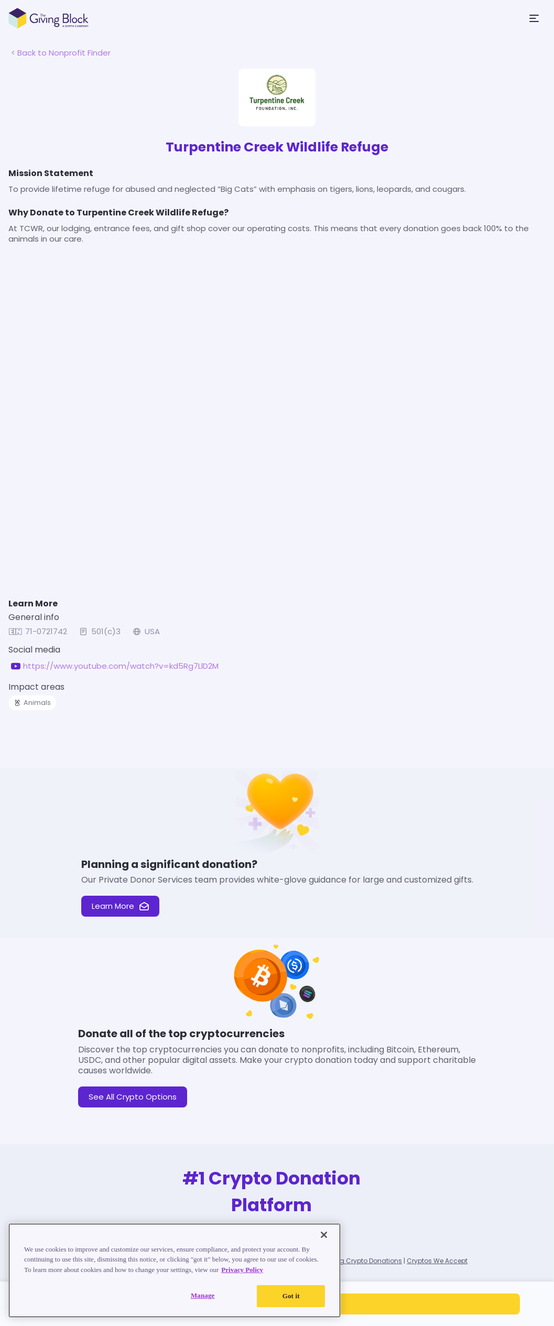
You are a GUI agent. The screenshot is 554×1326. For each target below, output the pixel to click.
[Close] (323, 1235)
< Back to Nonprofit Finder (61, 52)
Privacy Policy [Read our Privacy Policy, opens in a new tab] (242, 1270)
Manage (203, 1296)
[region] (174, 1271)
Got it (291, 1296)
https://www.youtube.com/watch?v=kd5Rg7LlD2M (121, 666)
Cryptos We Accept (437, 1260)
